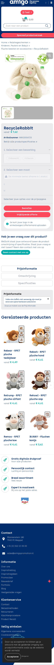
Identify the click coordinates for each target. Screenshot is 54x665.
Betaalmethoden (9, 608)
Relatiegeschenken (19, 42)
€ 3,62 (36, 444)
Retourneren (7, 612)
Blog (3, 588)
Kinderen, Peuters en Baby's (14, 46)
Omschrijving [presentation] (27, 276)
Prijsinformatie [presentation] (27, 268)
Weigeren (25, 656)
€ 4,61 (36, 359)
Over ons (5, 566)
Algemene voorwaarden (13, 631)
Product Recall (8, 619)
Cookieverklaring (9, 635)
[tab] (27, 269)
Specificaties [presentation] (27, 283)
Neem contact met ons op (15, 252)
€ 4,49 (11, 362)
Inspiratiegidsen (9, 574)
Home (4, 42)
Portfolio (5, 585)
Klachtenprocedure (10, 615)
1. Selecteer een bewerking (19, 149)
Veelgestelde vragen (11, 592)
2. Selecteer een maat (17, 169)
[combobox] (23, 25)
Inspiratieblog (8, 570)
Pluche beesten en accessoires (16, 49)
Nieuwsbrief (7, 581)
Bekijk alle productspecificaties (20, 142)
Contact (5, 604)
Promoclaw (7, 577)
